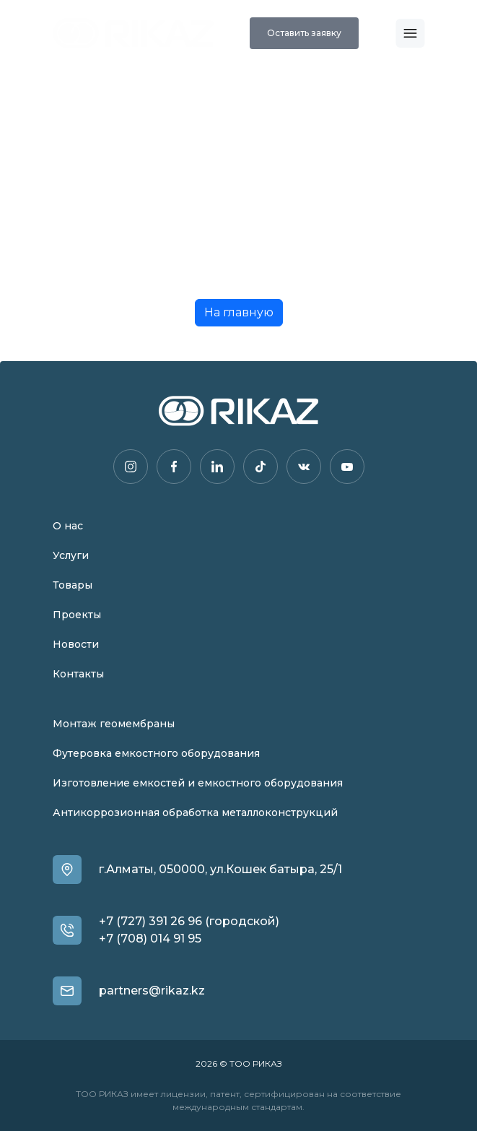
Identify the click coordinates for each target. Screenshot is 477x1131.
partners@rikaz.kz (152, 990)
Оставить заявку (304, 32)
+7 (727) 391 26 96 (150, 921)
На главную (238, 312)
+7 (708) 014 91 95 (150, 938)
